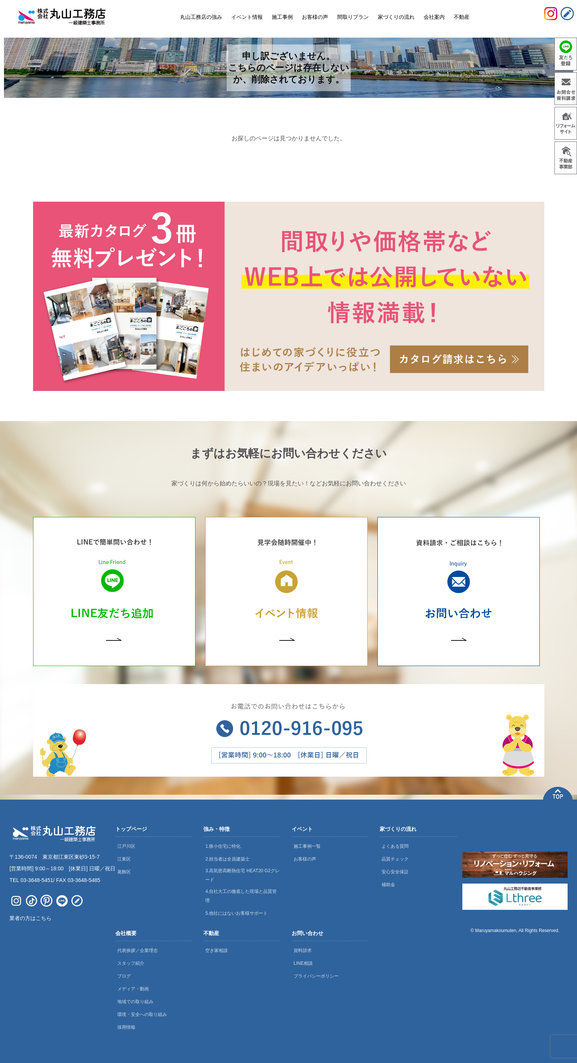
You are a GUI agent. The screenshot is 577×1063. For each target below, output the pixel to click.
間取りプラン (353, 17)
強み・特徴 (216, 829)
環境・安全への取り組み (142, 1014)
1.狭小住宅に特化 (223, 846)
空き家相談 (216, 950)
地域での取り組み (135, 1001)
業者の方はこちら (30, 918)
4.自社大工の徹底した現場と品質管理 (241, 896)
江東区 (124, 859)
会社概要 (125, 933)
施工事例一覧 (307, 846)
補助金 (388, 884)
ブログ (124, 976)
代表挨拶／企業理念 (137, 950)
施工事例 (282, 17)
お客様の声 (305, 859)
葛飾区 (124, 871)
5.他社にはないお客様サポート (236, 913)
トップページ (131, 829)
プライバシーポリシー (316, 976)
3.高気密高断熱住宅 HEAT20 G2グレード (242, 875)
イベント (302, 829)
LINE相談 (303, 963)
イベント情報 (247, 17)
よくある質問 (395, 846)
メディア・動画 (133, 989)
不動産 (211, 933)
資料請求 (303, 950)
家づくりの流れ (398, 829)
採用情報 (126, 1027)
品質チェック (395, 859)
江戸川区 (126, 846)
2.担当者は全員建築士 (227, 859)
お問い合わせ (307, 933)
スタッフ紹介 (130, 963)
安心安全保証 (395, 871)
